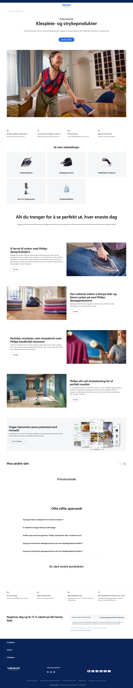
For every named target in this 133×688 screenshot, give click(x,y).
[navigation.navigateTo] (7, 11)
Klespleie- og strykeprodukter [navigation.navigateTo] (16, 11)
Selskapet (66, 657)
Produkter (66, 642)
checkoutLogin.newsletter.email (81, 617)
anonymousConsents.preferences (98, 681)
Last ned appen (17, 441)
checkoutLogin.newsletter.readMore (81, 630)
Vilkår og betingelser (31, 681)
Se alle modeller (66, 39)
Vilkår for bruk (82, 681)
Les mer (15, 269)
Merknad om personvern (69, 681)
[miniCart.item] (129, 6)
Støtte (66, 649)
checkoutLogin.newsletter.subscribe (112, 617)
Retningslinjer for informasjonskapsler (50, 681)
